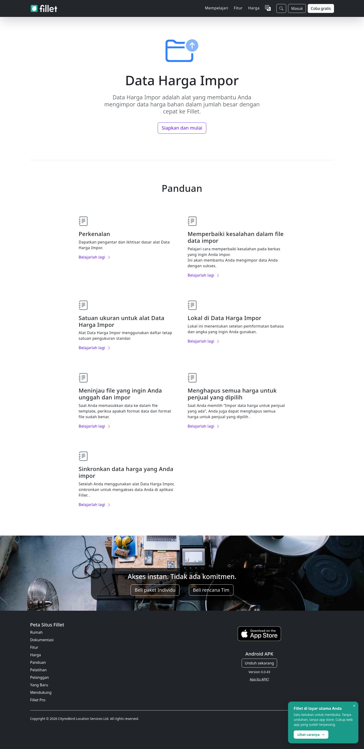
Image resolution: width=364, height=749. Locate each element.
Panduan (38, 662)
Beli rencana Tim (211, 590)
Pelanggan (39, 677)
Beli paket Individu (155, 590)
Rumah (36, 632)
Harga (254, 8)
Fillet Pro (37, 700)
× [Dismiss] (354, 705)
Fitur (34, 647)
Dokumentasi (42, 639)
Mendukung (41, 692)
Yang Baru (39, 684)
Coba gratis (321, 8)
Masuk (297, 8)
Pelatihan (38, 669)
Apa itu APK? (259, 679)
